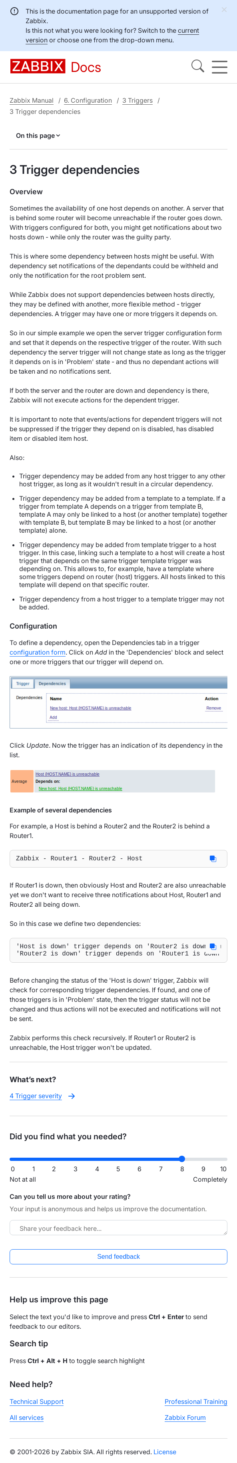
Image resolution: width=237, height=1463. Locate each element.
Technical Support (37, 1406)
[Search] (197, 67)
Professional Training (196, 1406)
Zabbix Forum (185, 1422)
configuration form (38, 652)
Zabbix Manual (32, 100)
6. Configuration (88, 100)
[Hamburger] (219, 67)
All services (27, 1422)
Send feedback (118, 1261)
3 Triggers (137, 100)
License (164, 1457)
